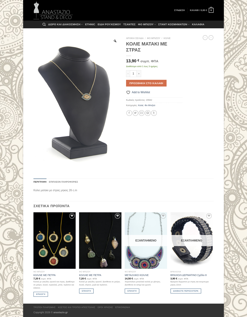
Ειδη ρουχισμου (109, 24)
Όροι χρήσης (105, 307)
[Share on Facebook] (129, 113)
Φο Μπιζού (147, 24)
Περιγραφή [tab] (39, 182)
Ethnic (90, 24)
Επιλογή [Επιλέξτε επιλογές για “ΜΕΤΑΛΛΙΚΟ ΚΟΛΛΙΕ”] (132, 291)
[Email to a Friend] (141, 113)
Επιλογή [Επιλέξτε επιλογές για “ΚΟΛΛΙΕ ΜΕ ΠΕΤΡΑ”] (40, 294)
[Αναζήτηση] (44, 24)
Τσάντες (129, 24)
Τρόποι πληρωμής (44, 307)
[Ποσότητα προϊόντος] (133, 73)
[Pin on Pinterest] (148, 113)
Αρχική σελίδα (135, 38)
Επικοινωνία (122, 307)
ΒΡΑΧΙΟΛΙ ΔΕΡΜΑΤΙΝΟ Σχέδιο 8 (188, 275)
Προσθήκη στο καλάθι (146, 83)
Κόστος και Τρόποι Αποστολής (76, 307)
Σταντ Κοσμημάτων (174, 24)
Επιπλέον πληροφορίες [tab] (63, 182)
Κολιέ (167, 38)
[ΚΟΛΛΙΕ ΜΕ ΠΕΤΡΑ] (54, 240)
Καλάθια (198, 24)
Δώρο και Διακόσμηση (65, 24)
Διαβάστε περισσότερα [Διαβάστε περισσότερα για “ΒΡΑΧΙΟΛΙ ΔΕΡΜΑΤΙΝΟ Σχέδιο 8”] (185, 291)
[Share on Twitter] (135, 113)
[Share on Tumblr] (154, 113)
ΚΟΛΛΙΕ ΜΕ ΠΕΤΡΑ (44, 275)
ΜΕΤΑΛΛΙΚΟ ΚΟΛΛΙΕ (137, 275)
